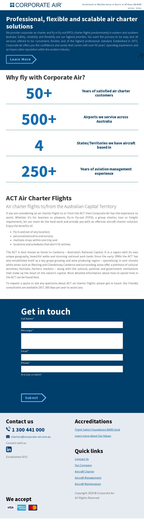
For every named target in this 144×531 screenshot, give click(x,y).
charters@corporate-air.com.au (31, 437)
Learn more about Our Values (93, 436)
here (36, 277)
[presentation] (49, 384)
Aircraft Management (88, 477)
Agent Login (131, 8)
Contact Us (82, 459)
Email (25, 351)
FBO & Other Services (105, 4)
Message (27, 330)
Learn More (20, 59)
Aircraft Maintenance (88, 484)
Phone (25, 362)
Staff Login (138, 8)
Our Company (83, 465)
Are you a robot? (31, 374)
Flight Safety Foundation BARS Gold (97, 429)
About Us (119, 4)
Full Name (27, 318)
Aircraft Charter (89, 4)
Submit (31, 397)
